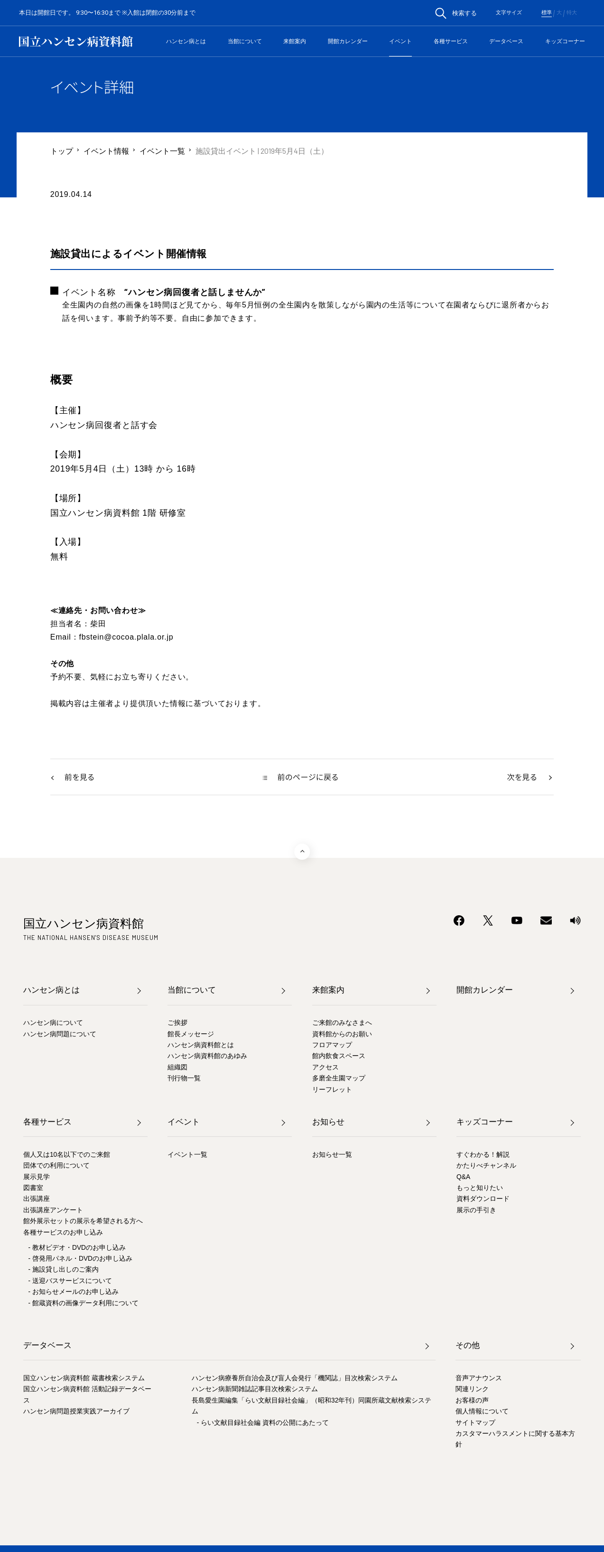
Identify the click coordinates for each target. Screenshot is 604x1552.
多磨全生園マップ (338, 1079)
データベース (506, 41)
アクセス (325, 1068)
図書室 (33, 1188)
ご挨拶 (177, 1023)
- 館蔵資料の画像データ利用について (83, 1304)
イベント (400, 41)
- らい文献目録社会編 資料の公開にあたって (263, 1423)
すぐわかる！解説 (483, 1155)
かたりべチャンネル (486, 1166)
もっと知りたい (479, 1188)
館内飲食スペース (338, 1056)
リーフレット (332, 1090)
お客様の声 (472, 1401)
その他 (467, 1346)
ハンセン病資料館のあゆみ (207, 1056)
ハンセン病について (53, 1023)
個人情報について (482, 1412)
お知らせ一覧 (332, 1155)
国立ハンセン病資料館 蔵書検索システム (84, 1379)
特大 (572, 12)
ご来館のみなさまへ (342, 1023)
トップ (61, 150)
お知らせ (328, 1122)
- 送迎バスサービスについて (70, 1281)
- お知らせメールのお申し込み (73, 1292)
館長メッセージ (190, 1035)
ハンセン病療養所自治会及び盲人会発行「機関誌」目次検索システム (295, 1379)
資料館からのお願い (342, 1035)
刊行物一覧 (184, 1079)
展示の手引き (476, 1211)
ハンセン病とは (186, 41)
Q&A (463, 1177)
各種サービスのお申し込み (63, 1233)
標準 (546, 12)
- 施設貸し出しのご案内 (63, 1270)
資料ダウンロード (483, 1199)
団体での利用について (56, 1166)
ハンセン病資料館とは (200, 1046)
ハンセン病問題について (59, 1035)
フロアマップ (332, 1046)
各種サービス (451, 41)
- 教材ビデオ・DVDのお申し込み (77, 1248)
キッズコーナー (565, 41)
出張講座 (36, 1199)
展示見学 (36, 1177)
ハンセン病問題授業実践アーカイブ (76, 1412)
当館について (245, 41)
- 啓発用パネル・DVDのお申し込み (80, 1259)
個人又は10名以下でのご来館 (66, 1155)
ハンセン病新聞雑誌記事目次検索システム (255, 1390)
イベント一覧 (162, 150)
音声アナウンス (478, 1379)
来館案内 (294, 41)
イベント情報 (106, 150)
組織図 (177, 1068)
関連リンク (472, 1390)
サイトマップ (475, 1423)
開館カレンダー (348, 41)
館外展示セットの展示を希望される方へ (83, 1222)
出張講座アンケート (53, 1211)
